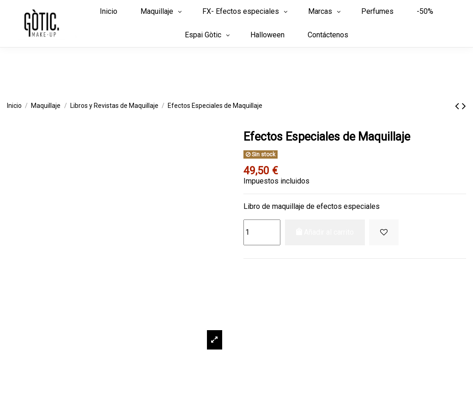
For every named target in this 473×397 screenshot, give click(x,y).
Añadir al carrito (325, 232)
